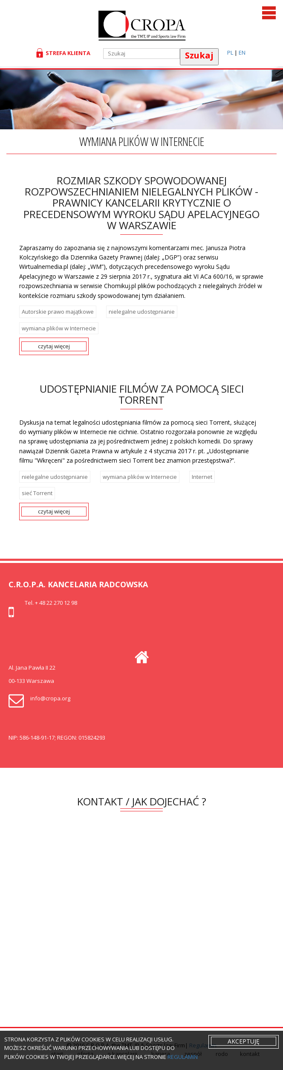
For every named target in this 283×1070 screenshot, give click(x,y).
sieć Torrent (37, 493)
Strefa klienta (66, 53)
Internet (202, 477)
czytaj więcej (54, 346)
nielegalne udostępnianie (142, 311)
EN (242, 52)
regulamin (182, 1057)
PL (230, 52)
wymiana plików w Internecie (59, 328)
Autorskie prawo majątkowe (58, 311)
